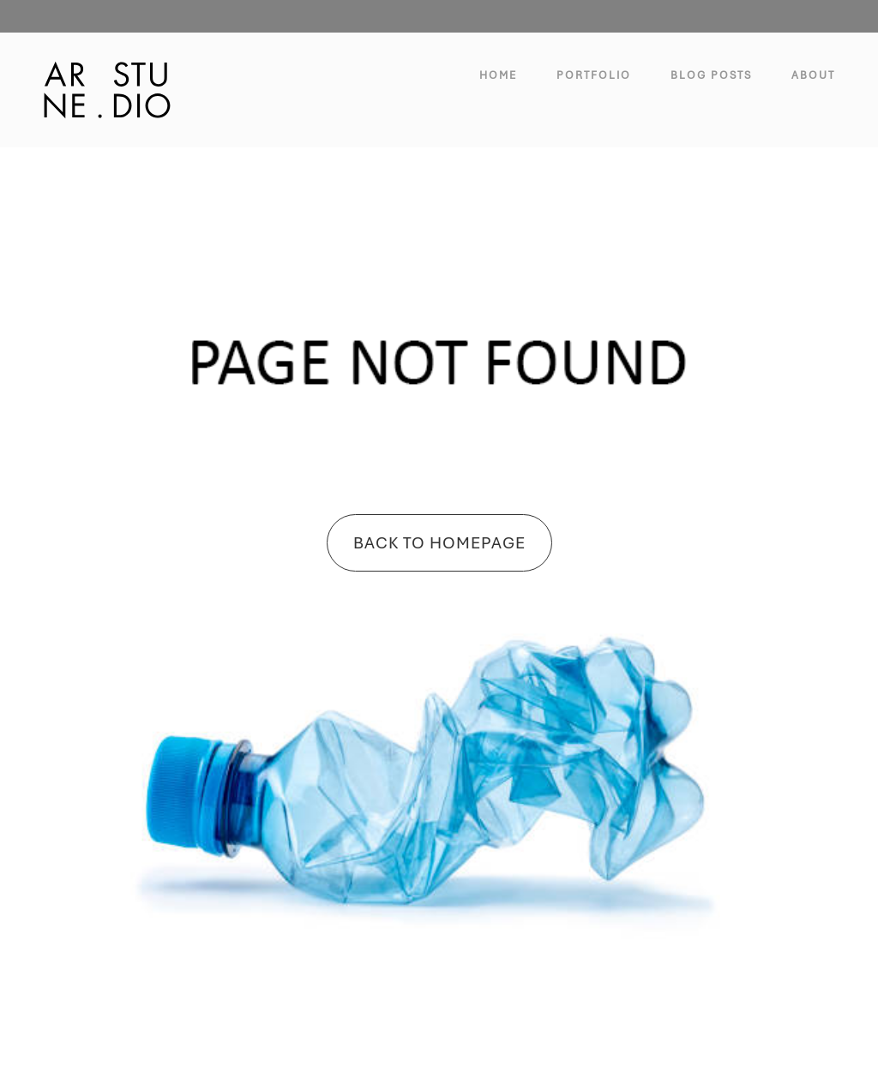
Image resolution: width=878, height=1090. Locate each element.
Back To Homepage (439, 543)
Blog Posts (711, 75)
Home (498, 75)
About (813, 75)
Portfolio (593, 75)
